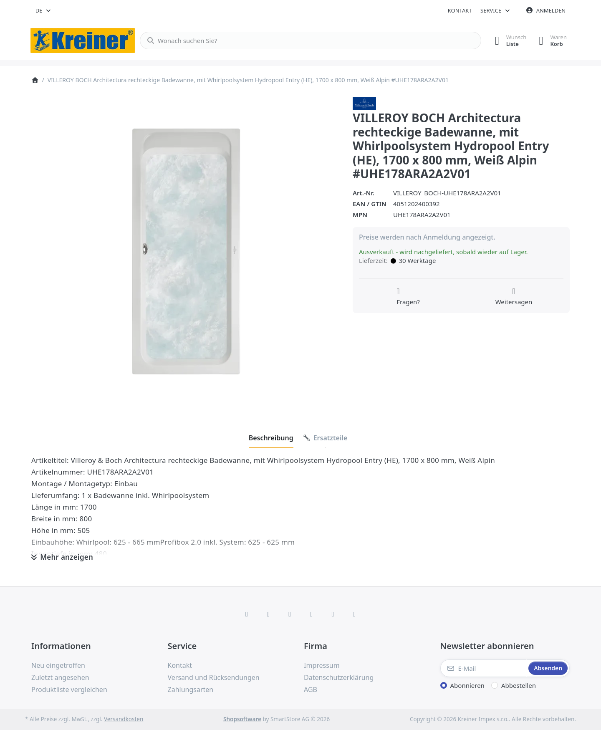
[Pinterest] (354, 614)
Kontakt (460, 10)
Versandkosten (123, 719)
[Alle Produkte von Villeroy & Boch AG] (364, 103)
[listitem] (185, 251)
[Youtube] (333, 614)
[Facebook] (246, 614)
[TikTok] (311, 614)
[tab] (271, 437)
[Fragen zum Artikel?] (408, 296)
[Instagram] (289, 614)
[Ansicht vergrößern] (185, 251)
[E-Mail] (483, 668)
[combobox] (43, 10)
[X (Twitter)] (268, 614)
